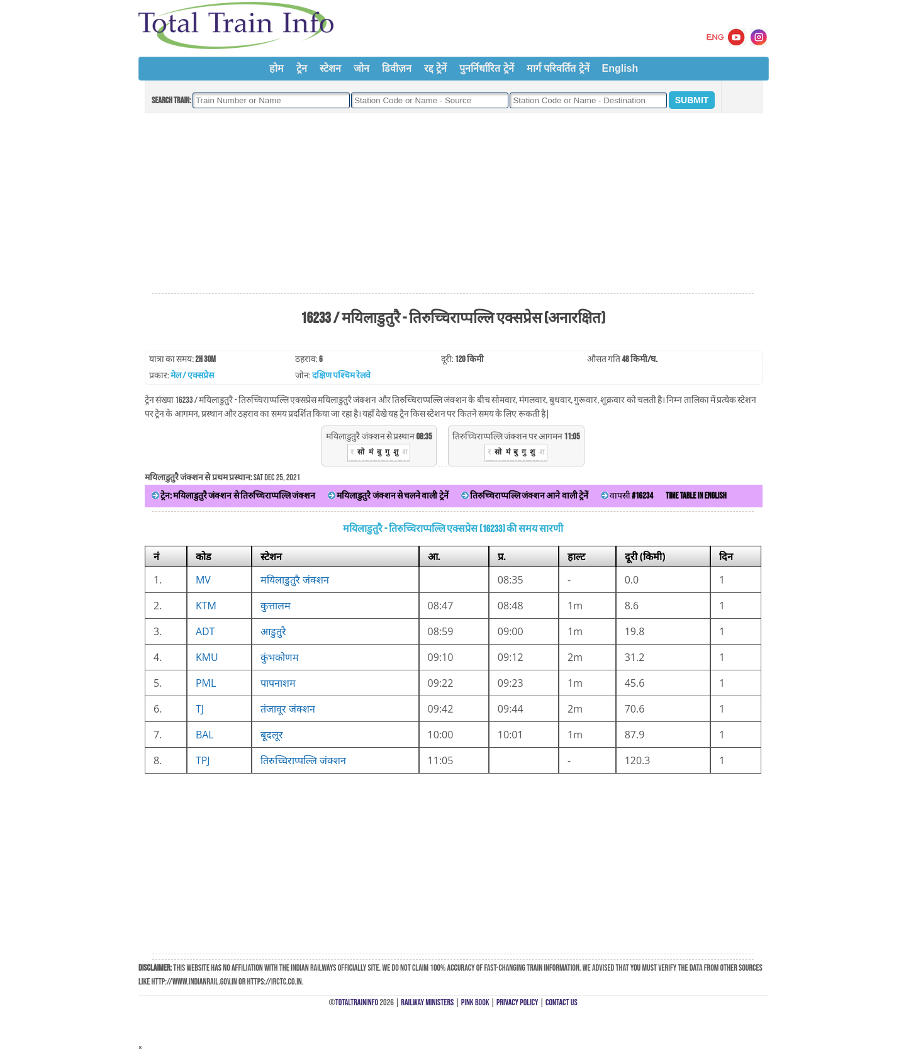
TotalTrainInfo (356, 1002)
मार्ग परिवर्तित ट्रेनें (558, 68)
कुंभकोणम (279, 657)
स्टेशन (330, 68)
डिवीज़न (396, 68)
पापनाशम (278, 683)
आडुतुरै (273, 631)
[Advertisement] (453, 204)
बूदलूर (271, 735)
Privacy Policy (517, 1002)
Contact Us (561, 1002)
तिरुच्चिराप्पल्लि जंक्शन (303, 760)
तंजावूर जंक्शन (287, 709)
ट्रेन (301, 68)
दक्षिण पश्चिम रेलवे (341, 375)
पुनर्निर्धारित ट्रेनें (486, 68)
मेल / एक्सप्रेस (192, 375)
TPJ (203, 760)
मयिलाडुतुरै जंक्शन (294, 580)
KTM (206, 605)
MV (203, 580)
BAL (205, 735)
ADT (205, 631)
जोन (361, 68)
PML (206, 683)
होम (276, 68)
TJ (200, 709)
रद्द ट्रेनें (435, 68)
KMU (207, 657)
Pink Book (475, 1002)
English (620, 68)
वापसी (627, 495)
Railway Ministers (427, 1002)
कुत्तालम (275, 605)
